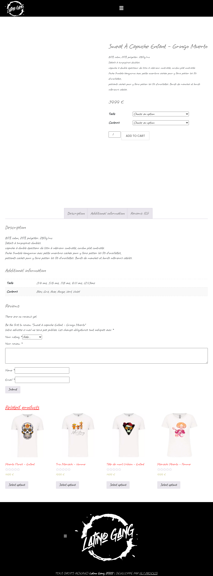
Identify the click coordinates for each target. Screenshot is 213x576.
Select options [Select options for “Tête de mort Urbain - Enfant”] (118, 485)
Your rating (13, 337)
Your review (14, 344)
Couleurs (114, 123)
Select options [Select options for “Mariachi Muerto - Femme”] (169, 485)
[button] (121, 8)
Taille (112, 114)
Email (10, 380)
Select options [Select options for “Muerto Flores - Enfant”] (17, 485)
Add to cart (135, 136)
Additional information (108, 213)
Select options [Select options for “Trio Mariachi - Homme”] (67, 485)
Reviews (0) (140, 213)
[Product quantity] (115, 134)
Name (10, 370)
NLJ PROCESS (148, 573)
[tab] (76, 213)
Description (76, 213)
